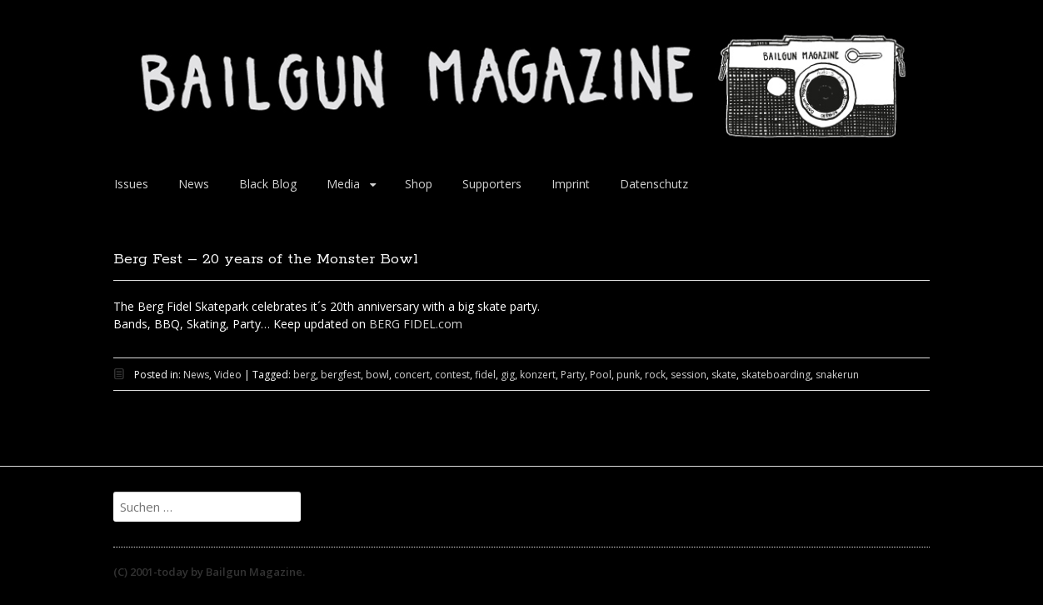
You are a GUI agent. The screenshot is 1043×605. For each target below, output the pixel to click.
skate (723, 375)
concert (412, 375)
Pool (600, 375)
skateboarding (776, 375)
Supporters (492, 184)
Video (228, 375)
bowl (377, 375)
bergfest (341, 375)
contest (452, 375)
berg (304, 375)
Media (343, 184)
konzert (538, 375)
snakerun (837, 375)
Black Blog (268, 184)
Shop (418, 184)
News (193, 184)
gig (508, 375)
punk (628, 375)
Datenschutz (654, 184)
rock (655, 375)
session (688, 375)
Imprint (570, 184)
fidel (485, 375)
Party (573, 375)
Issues (131, 184)
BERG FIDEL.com (415, 324)
